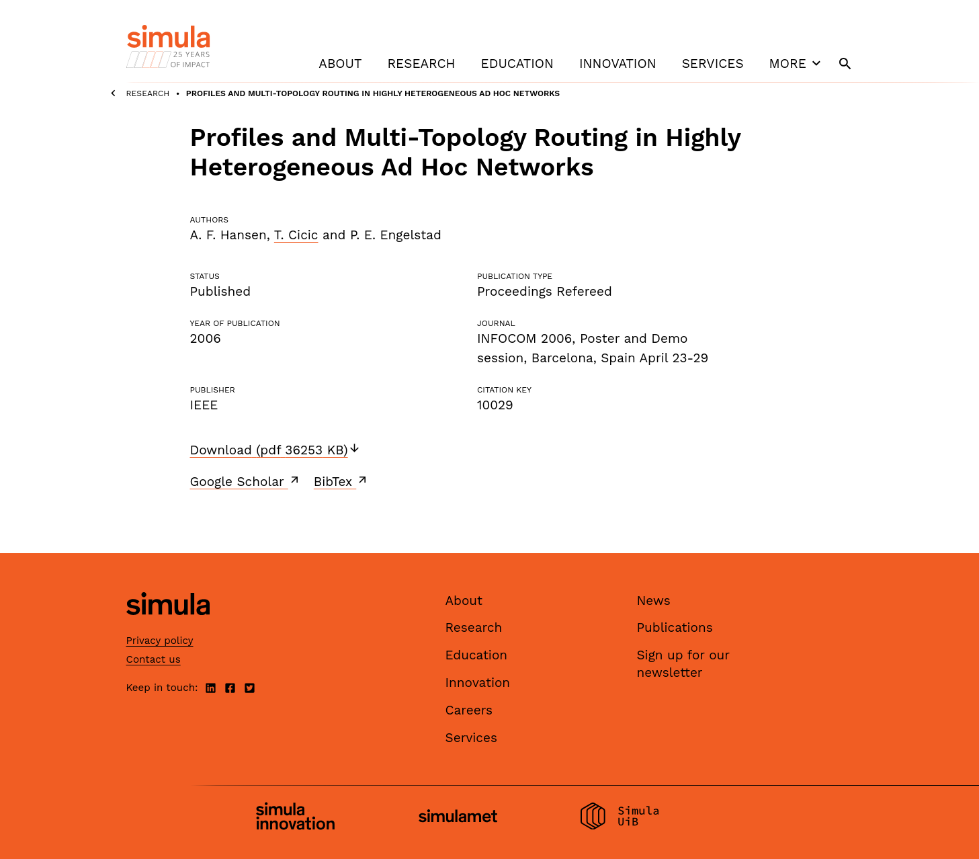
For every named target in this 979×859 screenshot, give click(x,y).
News (654, 600)
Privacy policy (160, 641)
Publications (675, 627)
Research (421, 63)
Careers (469, 710)
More (796, 63)
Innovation (617, 63)
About (339, 63)
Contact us (153, 659)
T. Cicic (296, 235)
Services (713, 63)
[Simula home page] (168, 626)
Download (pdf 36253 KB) (275, 450)
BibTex (342, 481)
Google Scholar (245, 481)
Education (517, 63)
